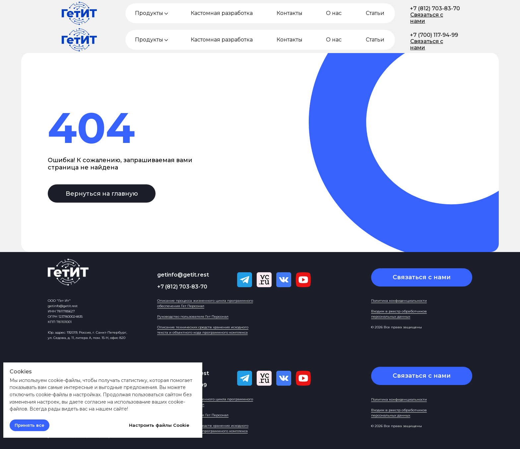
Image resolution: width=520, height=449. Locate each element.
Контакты (289, 13)
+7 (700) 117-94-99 (434, 35)
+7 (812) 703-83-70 (435, 8)
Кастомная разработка (222, 13)
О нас (334, 13)
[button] (421, 277)
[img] (166, 13)
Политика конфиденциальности (399, 300)
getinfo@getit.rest (183, 275)
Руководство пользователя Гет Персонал (192, 316)
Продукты (149, 13)
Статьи (375, 13)
